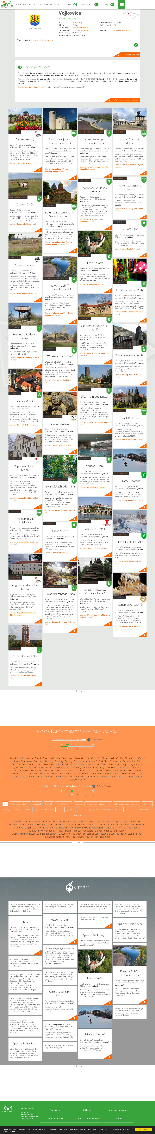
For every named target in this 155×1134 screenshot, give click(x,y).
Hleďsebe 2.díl (68, 764)
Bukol (36, 40)
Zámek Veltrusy (22, 821)
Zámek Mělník (104, 821)
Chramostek (108, 758)
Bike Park (106, 809)
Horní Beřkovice (104, 764)
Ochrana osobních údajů (87, 1118)
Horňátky (89, 764)
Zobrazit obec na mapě (31, 87)
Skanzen (14, 258)
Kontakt (118, 1118)
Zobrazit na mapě (23, 163)
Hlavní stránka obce (132, 55)
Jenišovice (137, 764)
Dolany (68, 761)
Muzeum (15, 511)
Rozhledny (14, 327)
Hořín (80, 764)
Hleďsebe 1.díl (51, 764)
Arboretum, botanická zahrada (56, 479)
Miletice (80, 770)
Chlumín (95, 758)
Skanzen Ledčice (57, 821)
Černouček (67, 758)
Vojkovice (70, 13)
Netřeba (139, 770)
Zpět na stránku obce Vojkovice (127, 100)
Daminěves (26, 761)
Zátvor (130, 776)
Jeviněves (19, 767)
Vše (5, 804)
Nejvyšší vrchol (92, 809)
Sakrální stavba (15, 459)
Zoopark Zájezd (91, 833)
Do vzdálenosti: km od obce (69, 739)
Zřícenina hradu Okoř (70, 833)
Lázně (49, 523)
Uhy (141, 773)
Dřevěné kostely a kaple (88, 582)
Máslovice (50, 770)
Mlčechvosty (112, 770)
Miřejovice (99, 770)
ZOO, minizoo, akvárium (18, 197)
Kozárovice (55, 767)
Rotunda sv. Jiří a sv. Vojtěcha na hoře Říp (36, 827)
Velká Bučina (47, 776)
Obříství (42, 773)
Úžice (24, 776)
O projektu (55, 1110)
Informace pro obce (118, 1110)
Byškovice (55, 758)
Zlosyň (82, 779)
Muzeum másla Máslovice (22, 824)
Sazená (92, 773)
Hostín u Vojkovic (122, 764)
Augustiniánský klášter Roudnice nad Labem (34, 833)
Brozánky (15, 758)
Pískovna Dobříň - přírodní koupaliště (74, 830)
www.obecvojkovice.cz (122, 30)
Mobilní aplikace (55, 1118)
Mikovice (70, 770)
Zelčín (139, 776)
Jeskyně (119, 597)
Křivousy (50, 40)
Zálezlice (121, 776)
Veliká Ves (34, 776)
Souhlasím (143, 1129)
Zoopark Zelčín (39, 821)
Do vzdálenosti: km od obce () (66, 786)
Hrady (84, 255)
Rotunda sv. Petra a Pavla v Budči (122, 827)
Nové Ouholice (29, 773)
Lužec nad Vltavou (20, 770)
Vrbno (100, 776)
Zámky (14, 132)
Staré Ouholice (129, 773)
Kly (27, 767)
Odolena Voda (55, 773)
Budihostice (27, 758)
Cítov (140, 758)
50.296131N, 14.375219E (82, 30)
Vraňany (91, 776)
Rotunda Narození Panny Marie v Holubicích (81, 827)
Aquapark (84, 180)
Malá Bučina (37, 770)
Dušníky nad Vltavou (32, 764)
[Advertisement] (77, 709)
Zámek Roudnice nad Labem (109, 830)
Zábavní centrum (120, 178)
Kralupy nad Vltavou (80, 28)
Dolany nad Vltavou (84, 761)
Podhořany (70, 773)
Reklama (87, 1110)
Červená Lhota (82, 758)
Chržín (119, 758)
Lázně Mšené (134, 833)
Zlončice (73, 779)
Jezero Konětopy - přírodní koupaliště (91, 836)
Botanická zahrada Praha (113, 833)
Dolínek (99, 761)
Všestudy (110, 776)
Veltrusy (60, 776)
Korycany (43, 767)
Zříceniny (49, 349)
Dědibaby (42, 40)
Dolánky (59, 761)
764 (115, 25)
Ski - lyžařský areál (121, 473)
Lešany (119, 767)
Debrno (38, 761)
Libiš (126, 767)
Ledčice (110, 767)
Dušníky (16, 764)
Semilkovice (104, 773)
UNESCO (84, 521)
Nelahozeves (126, 770)
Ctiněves (14, 761)
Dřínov (140, 761)
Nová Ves (15, 773)
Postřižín (82, 773)
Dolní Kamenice (113, 761)
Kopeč (33, 767)
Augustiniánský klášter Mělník (80, 824)
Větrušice (80, 776)
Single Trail (118, 809)
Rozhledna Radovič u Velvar (81, 821)
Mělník (60, 770)
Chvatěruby (130, 758)
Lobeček (135, 767)
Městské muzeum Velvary (110, 824)
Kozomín (66, 767)
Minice (89, 770)
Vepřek (70, 776)
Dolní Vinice (129, 761)
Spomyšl (115, 773)
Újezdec (16, 776)
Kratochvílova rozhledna (41, 830)
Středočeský (77, 22)
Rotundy (49, 132)
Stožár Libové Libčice (135, 824)
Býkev (45, 758)
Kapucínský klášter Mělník (127, 821)
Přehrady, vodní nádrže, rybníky (56, 278)
